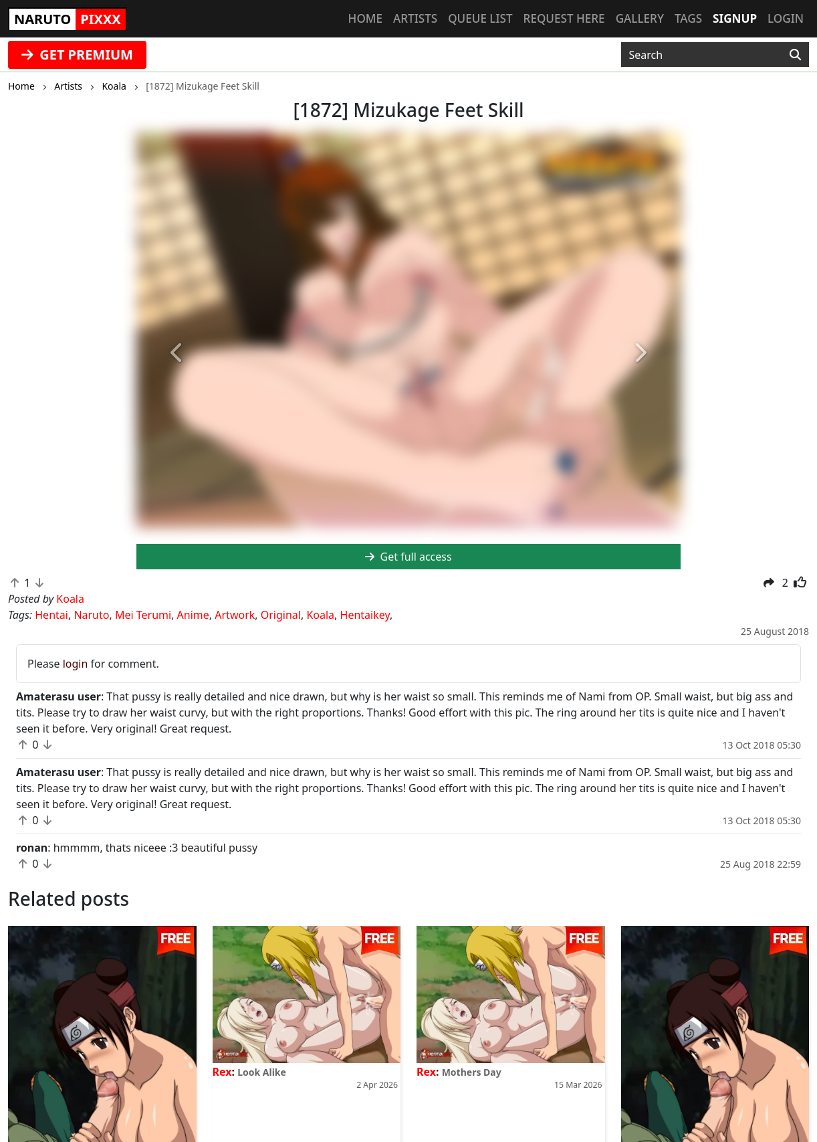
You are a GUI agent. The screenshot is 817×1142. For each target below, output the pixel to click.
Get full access (408, 556)
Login (786, 18)
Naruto (91, 614)
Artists (415, 18)
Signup (735, 18)
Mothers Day (471, 1072)
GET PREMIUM (77, 54)
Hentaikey (365, 614)
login (75, 663)
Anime (193, 614)
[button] (177, 353)
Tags (688, 18)
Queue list (480, 18)
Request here (564, 18)
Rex (222, 1071)
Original (281, 614)
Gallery (640, 18)
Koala (320, 614)
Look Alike (261, 1072)
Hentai (51, 614)
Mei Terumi (143, 614)
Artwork (235, 614)
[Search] (795, 55)
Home (365, 18)
